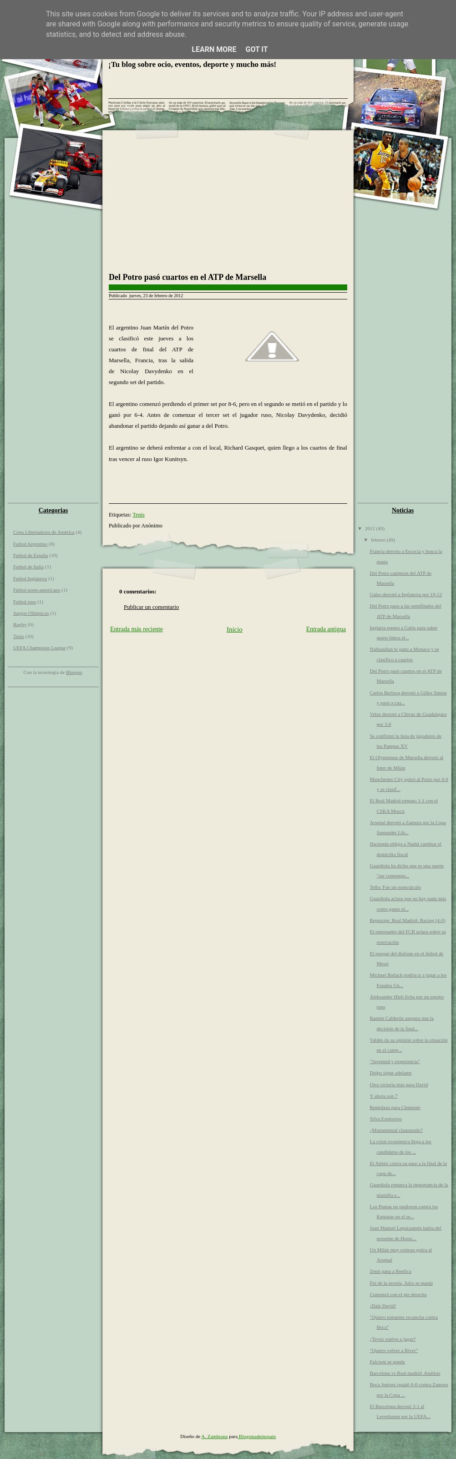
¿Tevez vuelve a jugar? (392, 1339)
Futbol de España (30, 555)
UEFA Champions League (39, 647)
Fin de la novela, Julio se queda (401, 1283)
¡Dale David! (383, 1305)
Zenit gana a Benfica (390, 1271)
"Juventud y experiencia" (395, 1061)
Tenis (18, 636)
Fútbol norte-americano (37, 590)
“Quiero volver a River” (394, 1350)
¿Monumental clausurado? (396, 1130)
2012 (370, 528)
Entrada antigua (326, 629)
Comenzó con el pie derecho (398, 1294)
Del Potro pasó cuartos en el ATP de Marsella (187, 277)
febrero (379, 539)
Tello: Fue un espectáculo (395, 887)
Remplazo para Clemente (395, 1107)
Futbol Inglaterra (30, 578)
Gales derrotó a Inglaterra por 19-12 (406, 594)
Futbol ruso (24, 601)
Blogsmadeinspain (257, 1436)
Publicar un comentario (151, 606)
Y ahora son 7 (383, 1096)
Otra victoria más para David (399, 1084)
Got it (256, 49)
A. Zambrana (214, 1436)
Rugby (19, 624)
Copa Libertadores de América (44, 532)
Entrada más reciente (136, 629)
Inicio (235, 629)
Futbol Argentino (30, 544)
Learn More (214, 49)
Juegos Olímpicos (31, 613)
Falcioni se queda (387, 1361)
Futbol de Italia (28, 566)
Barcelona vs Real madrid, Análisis (405, 1373)
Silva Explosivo (385, 1118)
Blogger (74, 672)
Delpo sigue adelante (390, 1072)
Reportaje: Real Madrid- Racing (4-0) (407, 920)
